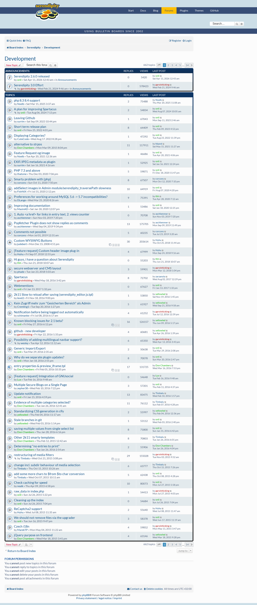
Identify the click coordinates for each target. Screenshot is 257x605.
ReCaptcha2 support (28, 509)
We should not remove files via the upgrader (44, 518)
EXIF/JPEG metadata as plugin (34, 162)
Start (131, 10)
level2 (20, 297)
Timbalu (160, 393)
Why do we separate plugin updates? (39, 357)
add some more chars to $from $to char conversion (49, 474)
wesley (24, 343)
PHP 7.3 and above (27, 170)
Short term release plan (30, 126)
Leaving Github (24, 118)
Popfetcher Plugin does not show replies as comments (51, 223)
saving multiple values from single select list (44, 428)
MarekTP (22, 529)
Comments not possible (30, 232)
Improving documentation (32, 205)
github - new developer (30, 331)
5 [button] (180, 65)
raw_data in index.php (29, 491)
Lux (19, 379)
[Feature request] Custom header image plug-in (46, 251)
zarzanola (160, 276)
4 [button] (176, 65)
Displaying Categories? (29, 135)
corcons (21, 182)
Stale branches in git (28, 420)
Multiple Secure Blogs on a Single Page (40, 385)
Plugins (184, 10)
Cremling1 (23, 306)
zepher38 (22, 388)
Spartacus (21, 277)
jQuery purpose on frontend (33, 535)
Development (20, 58)
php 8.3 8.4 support (27, 100)
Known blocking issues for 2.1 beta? (38, 321)
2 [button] (168, 65)
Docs (143, 10)
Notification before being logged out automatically (49, 312)
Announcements (67, 79)
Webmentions (23, 285)
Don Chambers (25, 147)
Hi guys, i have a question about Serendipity (44, 259)
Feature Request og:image (32, 153)
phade (20, 271)
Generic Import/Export (30, 348)
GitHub (214, 10)
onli (19, 79)
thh (157, 196)
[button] (159, 65)
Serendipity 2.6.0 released (32, 76)
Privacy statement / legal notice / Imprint (99, 598)
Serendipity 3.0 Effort (28, 85)
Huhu (158, 240)
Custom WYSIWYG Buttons (33, 240)
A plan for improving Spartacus (35, 109)
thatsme (22, 173)
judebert (22, 243)
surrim (21, 121)
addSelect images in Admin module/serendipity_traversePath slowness (62, 188)
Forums (169, 10)
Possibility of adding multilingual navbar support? (48, 339)
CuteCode (23, 138)
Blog (155, 10)
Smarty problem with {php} (32, 179)
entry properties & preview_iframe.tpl (39, 366)
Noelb (20, 103)
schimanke (23, 315)
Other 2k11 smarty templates (34, 437)
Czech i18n (21, 526)
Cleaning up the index (29, 500)
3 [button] (172, 65)
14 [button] (187, 65)
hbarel (159, 143)
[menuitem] (27, 40)
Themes (199, 10)
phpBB (86, 594)
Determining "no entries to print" (37, 446)
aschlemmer (24, 217)
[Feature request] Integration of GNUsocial (43, 376)
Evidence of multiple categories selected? (42, 402)
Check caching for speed (30, 482)
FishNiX (21, 191)
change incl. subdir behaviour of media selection (47, 465)
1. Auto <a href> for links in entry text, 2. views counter (51, 214)
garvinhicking (28, 88)
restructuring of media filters (34, 455)
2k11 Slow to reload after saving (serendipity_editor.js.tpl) (53, 294)
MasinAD (22, 209)
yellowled (160, 294)
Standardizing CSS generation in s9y (39, 411)
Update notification (27, 393)
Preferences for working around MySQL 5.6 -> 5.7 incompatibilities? (61, 197)
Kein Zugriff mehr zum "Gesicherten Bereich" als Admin (52, 303)
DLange (21, 200)
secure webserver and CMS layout (37, 268)
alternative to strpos (28, 144)
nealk (20, 486)
